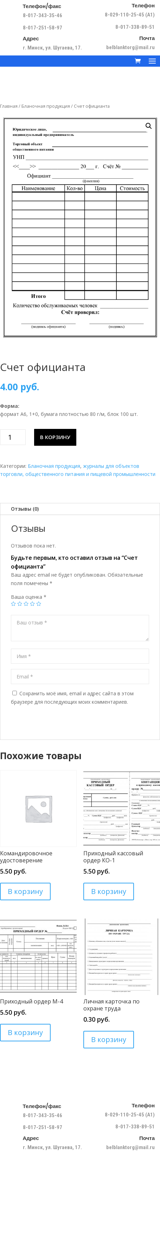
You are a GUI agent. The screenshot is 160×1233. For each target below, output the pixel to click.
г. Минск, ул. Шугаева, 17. (52, 48)
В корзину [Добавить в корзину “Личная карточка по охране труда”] (108, 1039)
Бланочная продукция (45, 106)
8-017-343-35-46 (43, 15)
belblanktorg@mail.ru (130, 47)
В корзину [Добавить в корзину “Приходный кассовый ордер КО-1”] (108, 891)
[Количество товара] (13, 437)
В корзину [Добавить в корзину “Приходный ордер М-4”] (25, 1032)
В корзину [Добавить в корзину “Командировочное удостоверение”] (25, 891)
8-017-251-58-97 (42, 28)
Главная (9, 106)
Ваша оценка (28, 597)
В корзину (55, 436)
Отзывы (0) (25, 508)
